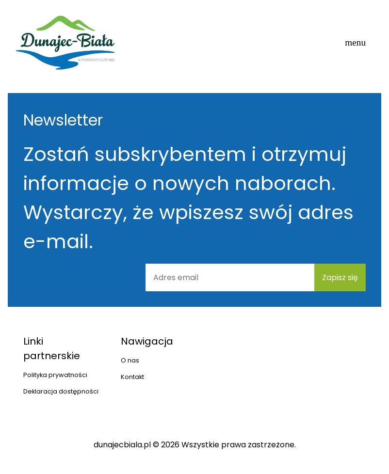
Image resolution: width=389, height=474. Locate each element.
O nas (130, 360)
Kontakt (132, 377)
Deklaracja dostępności (60, 391)
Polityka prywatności (55, 375)
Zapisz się (340, 277)
